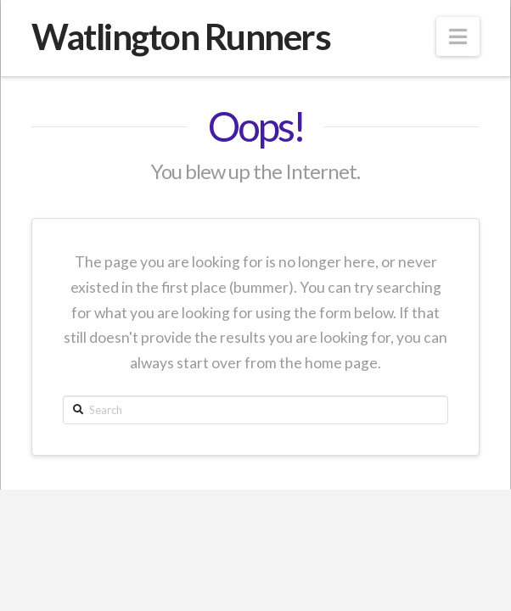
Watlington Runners (181, 36)
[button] (458, 36)
